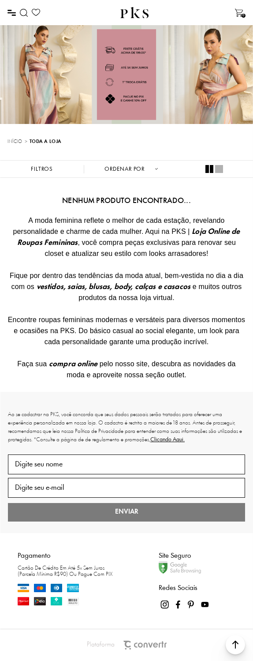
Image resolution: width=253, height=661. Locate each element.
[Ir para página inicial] (14, 142)
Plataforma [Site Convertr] (127, 645)
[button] (235, 644)
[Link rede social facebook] (178, 604)
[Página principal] (134, 12)
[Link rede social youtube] (205, 604)
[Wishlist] (36, 12)
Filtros (42, 169)
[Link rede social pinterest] (191, 604)
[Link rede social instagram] (165, 604)
